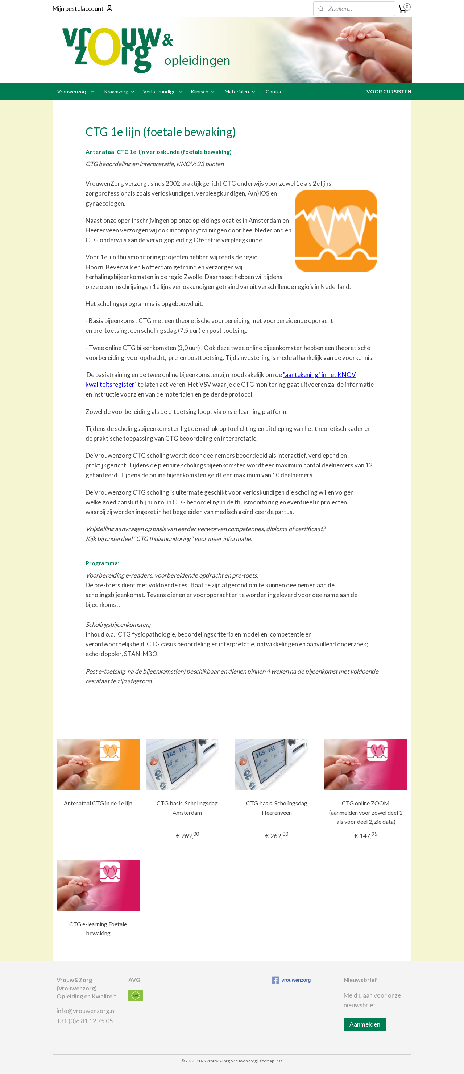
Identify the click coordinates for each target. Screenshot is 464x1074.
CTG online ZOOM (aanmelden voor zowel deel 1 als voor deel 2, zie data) (365, 812)
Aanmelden (364, 1024)
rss (280, 1060)
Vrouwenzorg (76, 91)
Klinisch (203, 91)
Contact (275, 91)
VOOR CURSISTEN (388, 91)
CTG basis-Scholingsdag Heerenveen (276, 808)
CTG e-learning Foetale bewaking (98, 928)
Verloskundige (163, 91)
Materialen (240, 91)
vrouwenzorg (291, 980)
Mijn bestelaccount (83, 8)
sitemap (266, 1060)
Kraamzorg (120, 91)
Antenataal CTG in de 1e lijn (98, 803)
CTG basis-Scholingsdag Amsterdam (187, 808)
